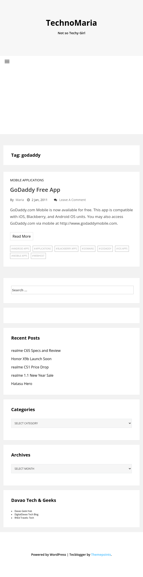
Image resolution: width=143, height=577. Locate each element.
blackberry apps (67, 248)
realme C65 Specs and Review (36, 350)
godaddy (105, 248)
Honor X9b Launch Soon (31, 358)
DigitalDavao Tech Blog (26, 514)
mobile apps (20, 255)
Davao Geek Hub (23, 511)
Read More (22, 236)
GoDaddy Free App (35, 189)
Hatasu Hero (21, 383)
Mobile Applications (27, 180)
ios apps (123, 248)
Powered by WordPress (48, 554)
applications (43, 248)
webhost (39, 255)
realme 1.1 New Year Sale (32, 375)
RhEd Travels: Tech (24, 517)
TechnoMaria (71, 22)
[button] (7, 61)
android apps (21, 248)
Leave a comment (72, 200)
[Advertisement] (71, 100)
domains (88, 248)
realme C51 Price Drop (30, 367)
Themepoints (101, 554)
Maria (20, 200)
